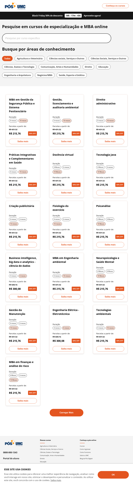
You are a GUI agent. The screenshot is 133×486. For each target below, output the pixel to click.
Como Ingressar (85, 449)
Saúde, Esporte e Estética (72, 75)
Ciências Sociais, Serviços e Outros (108, 58)
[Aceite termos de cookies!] (113, 475)
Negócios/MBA (44, 75)
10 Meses (57, 172)
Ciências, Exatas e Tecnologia (19, 66)
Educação (103, 66)
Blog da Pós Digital (86, 458)
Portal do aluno (11, 458)
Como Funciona (85, 452)
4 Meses (57, 167)
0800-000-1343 (10, 452)
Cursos (82, 446)
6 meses (13, 121)
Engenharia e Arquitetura (17, 75)
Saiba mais (56, 480)
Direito (88, 66)
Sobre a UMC (84, 455)
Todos (7, 58)
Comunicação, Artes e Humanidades (59, 66)
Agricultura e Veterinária (30, 58)
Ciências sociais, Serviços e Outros (66, 58)
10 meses (23, 121)
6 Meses (110, 219)
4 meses (13, 219)
